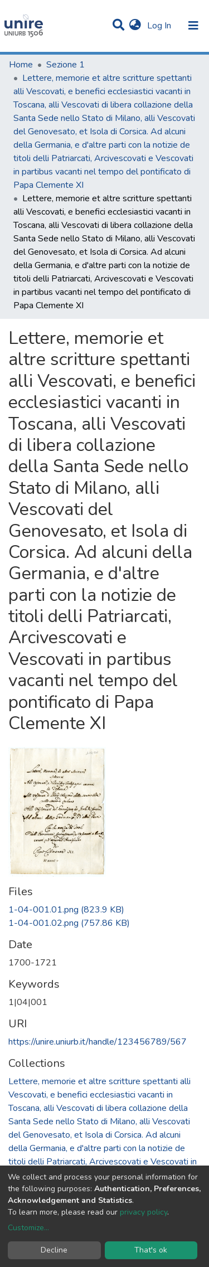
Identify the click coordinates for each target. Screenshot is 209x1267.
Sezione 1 (65, 65)
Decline (54, 1250)
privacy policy (143, 1212)
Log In (160, 26)
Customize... (28, 1227)
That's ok (150, 1250)
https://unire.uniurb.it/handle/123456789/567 (97, 1042)
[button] (135, 25)
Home (21, 65)
